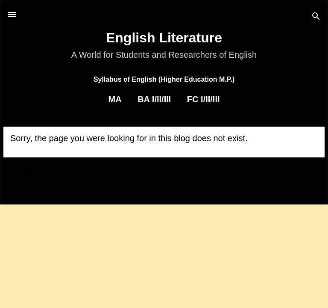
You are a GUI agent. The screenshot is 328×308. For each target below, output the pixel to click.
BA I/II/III (154, 99)
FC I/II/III (203, 99)
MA (114, 99)
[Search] (316, 17)
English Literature (164, 37)
